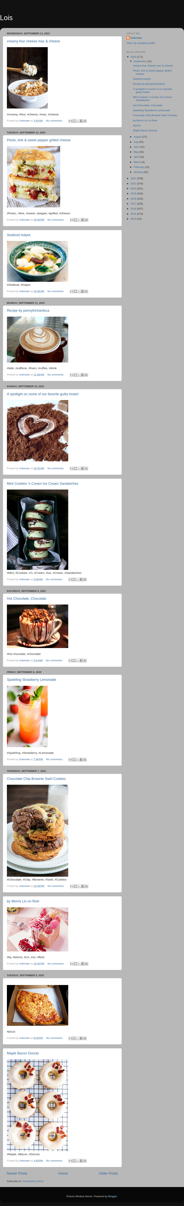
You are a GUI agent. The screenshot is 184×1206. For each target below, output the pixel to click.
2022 (134, 178)
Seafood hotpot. (19, 235)
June (137, 146)
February (139, 167)
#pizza (136, 125)
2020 (134, 188)
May (136, 151)
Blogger (112, 1196)
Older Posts (108, 1173)
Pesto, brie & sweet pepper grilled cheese (39, 140)
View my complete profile (141, 43)
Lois (6, 18)
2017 (134, 203)
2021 (134, 183)
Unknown (136, 37)
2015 (134, 213)
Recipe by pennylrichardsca (28, 310)
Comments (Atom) (33, 1181)
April (137, 156)
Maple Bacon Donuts (23, 1053)
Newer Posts (17, 1173)
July (136, 141)
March (137, 162)
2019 (134, 193)
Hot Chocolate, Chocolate (26, 599)
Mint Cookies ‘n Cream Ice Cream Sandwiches (42, 484)
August (138, 136)
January (139, 172)
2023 (134, 56)
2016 (134, 208)
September (140, 61)
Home (63, 1173)
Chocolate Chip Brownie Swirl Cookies (36, 779)
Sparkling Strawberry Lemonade (31, 680)
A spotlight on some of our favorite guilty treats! (43, 394)
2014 (134, 218)
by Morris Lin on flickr (23, 901)
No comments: (54, 120)
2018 (134, 198)
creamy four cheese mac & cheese (33, 41)
